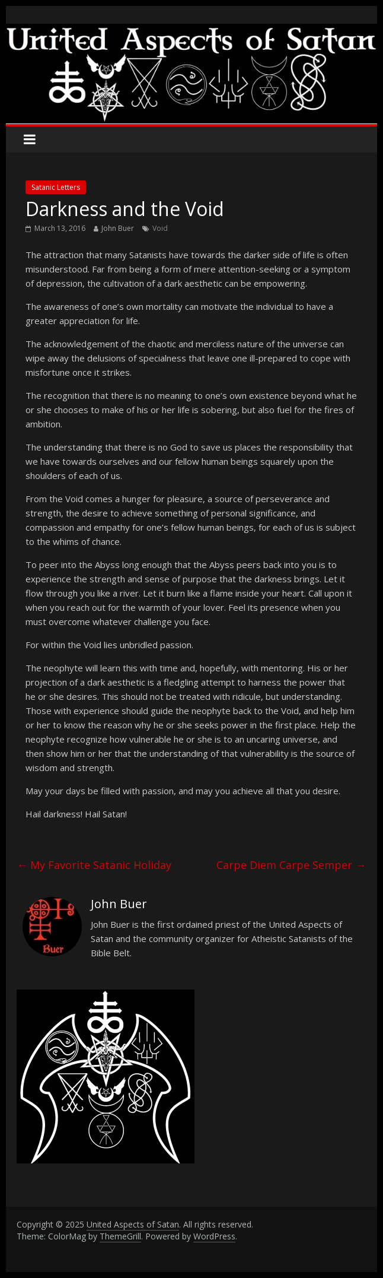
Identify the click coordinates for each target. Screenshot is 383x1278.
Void (160, 228)
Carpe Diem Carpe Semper (291, 865)
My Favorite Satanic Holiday (94, 865)
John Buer (117, 228)
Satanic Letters (55, 187)
